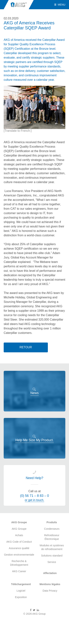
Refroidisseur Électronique (51, 537)
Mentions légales (50, 584)
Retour (26, 347)
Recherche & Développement (19, 563)
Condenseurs (51, 528)
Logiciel (21, 590)
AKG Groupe (19, 522)
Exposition (21, 597)
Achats (19, 535)
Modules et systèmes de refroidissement (52, 547)
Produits (52, 522)
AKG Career (19, 571)
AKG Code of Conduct (19, 541)
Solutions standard (51, 555)
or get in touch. (34, 500)
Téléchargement (21, 584)
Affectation (50, 573)
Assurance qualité (19, 548)
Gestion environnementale (19, 554)
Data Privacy (50, 590)
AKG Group (19, 4)
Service (51, 562)
